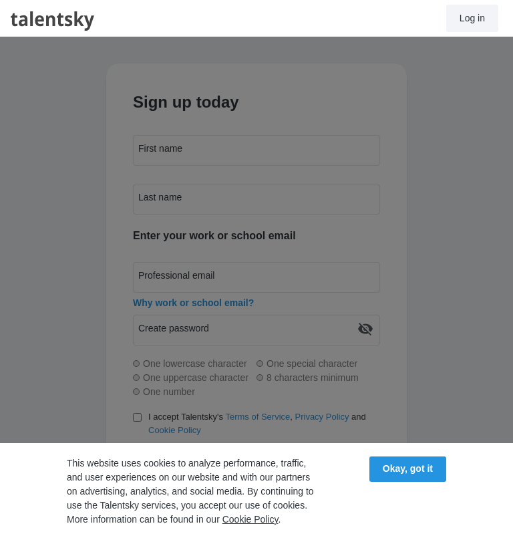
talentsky (52, 21)
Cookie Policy (250, 519)
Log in (472, 18)
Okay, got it (408, 468)
